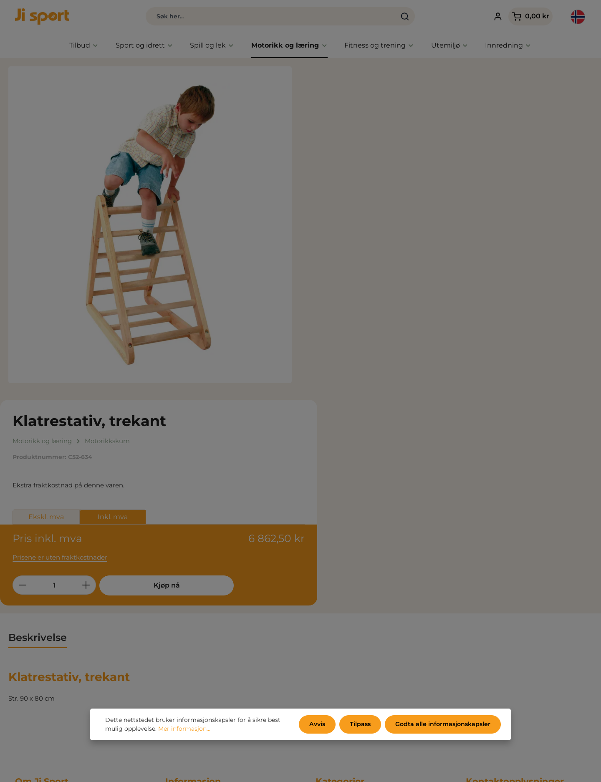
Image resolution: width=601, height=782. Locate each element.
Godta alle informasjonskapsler (442, 724)
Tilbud (325, 583)
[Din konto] (496, 17)
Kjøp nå (462, 250)
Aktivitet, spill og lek (346, 620)
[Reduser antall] (322, 250)
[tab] (37, 416)
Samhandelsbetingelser (202, 583)
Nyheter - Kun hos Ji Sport (356, 595)
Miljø (172, 608)
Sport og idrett (338, 608)
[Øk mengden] (386, 250)
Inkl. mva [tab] (413, 182)
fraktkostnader (396, 769)
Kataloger (180, 620)
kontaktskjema (528, 745)
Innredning (333, 658)
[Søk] (400, 17)
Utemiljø (329, 645)
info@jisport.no (489, 648)
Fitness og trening (344, 633)
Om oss (177, 633)
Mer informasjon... (184, 729)
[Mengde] (354, 250)
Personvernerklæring (198, 595)
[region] (150, 225)
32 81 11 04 (481, 639)
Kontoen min (185, 658)
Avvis (318, 724)
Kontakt (177, 645)
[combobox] (266, 17)
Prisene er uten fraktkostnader (360, 222)
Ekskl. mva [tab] (346, 182)
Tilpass (361, 724)
